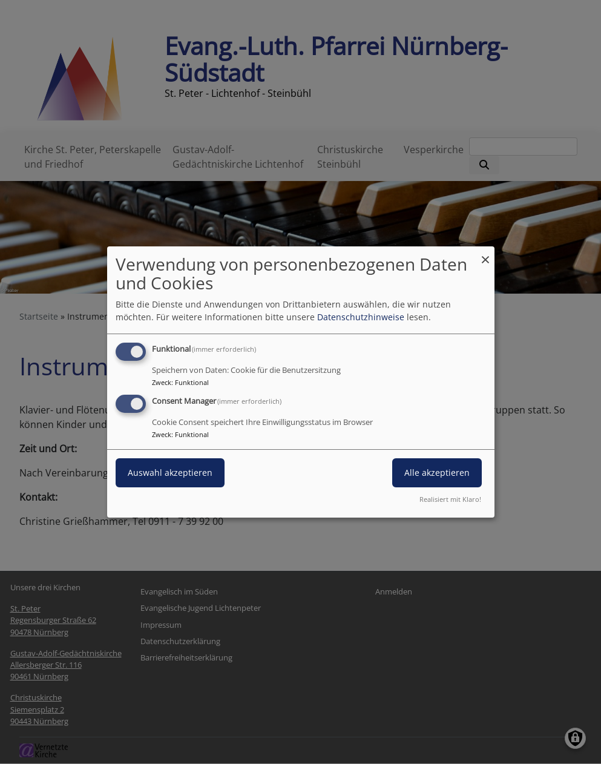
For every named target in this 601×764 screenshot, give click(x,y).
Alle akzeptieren (437, 472)
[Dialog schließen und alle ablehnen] (485, 254)
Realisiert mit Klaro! (450, 499)
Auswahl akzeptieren (170, 472)
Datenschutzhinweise (360, 317)
